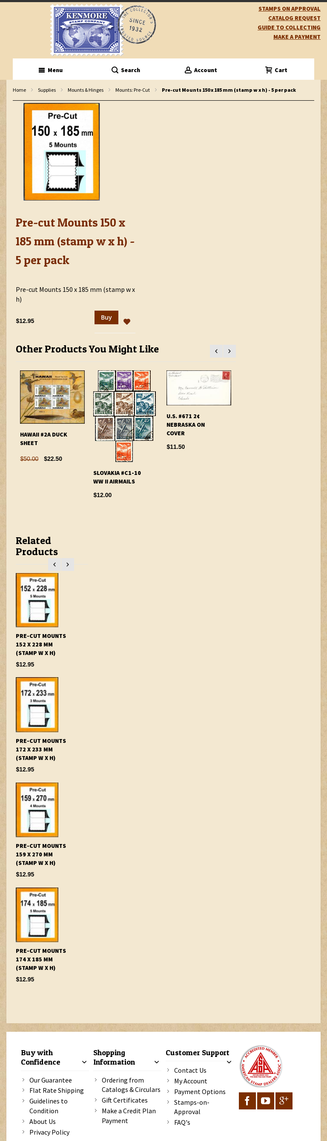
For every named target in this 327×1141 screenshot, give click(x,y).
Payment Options (200, 1091)
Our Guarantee (50, 1080)
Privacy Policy (49, 1132)
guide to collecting (289, 27)
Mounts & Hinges (85, 90)
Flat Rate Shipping (56, 1090)
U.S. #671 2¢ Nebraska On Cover (185, 424)
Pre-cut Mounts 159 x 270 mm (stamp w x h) (41, 854)
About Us (42, 1121)
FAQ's (182, 1122)
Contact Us (190, 1070)
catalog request (294, 18)
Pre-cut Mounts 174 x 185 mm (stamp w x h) (41, 959)
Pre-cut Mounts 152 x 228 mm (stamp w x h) (41, 644)
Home (19, 90)
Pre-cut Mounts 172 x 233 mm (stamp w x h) (41, 749)
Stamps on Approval (289, 8)
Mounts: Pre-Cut (132, 90)
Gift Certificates (125, 1100)
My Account (190, 1081)
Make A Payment (297, 37)
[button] (126, 322)
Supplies (47, 90)
